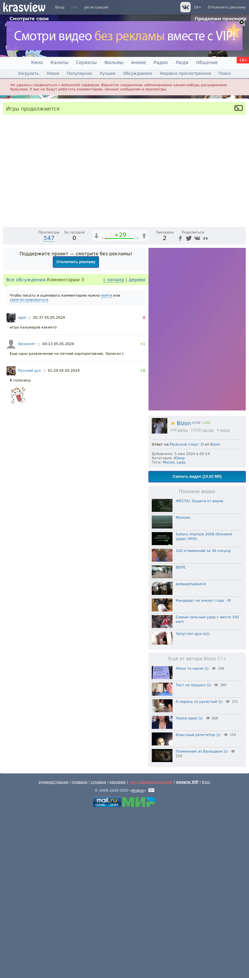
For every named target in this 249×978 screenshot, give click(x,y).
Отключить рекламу (227, 7)
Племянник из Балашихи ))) (202, 917)
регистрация (96, 7)
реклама (117, 948)
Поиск (225, 73)
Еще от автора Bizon (197, 824)
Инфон (138, 956)
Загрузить (28, 73)
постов (208, 596)
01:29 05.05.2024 (64, 536)
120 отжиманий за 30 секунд (203, 717)
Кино (37, 62)
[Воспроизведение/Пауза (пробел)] (8, 387)
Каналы (59, 62)
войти (106, 461)
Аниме (138, 62)
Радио (161, 62)
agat (22, 483)
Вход (59, 7)
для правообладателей (151, 948)
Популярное (79, 73)
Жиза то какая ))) (192, 834)
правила (79, 948)
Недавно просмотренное (185, 73)
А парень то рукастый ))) (199, 867)
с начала (113, 445)
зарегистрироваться (29, 465)
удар (181, 628)
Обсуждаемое (137, 73)
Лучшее (107, 73)
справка (98, 948)
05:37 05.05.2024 (49, 483)
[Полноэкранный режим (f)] (240, 387)
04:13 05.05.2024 (58, 510)
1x (199, 387)
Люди (181, 62)
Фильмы (114, 62)
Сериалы (86, 62)
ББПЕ (180, 733)
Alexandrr (26, 510)
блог (206, 948)
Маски (168, 628)
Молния (183, 683)
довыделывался (191, 750)
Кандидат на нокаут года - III (203, 766)
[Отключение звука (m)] (210, 387)
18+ (197, 7)
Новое (53, 73)
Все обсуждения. (26, 445)
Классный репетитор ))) (198, 901)
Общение (207, 62)
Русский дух (29, 536)
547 (48, 403)
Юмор (179, 624)
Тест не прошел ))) (193, 851)
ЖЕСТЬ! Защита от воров (199, 667)
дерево (137, 445)
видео (183, 596)
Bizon (181, 589)
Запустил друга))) (192, 799)
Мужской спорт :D (187, 610)
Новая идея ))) (189, 884)
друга (225, 596)
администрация (53, 948)
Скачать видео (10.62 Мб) (197, 642)
